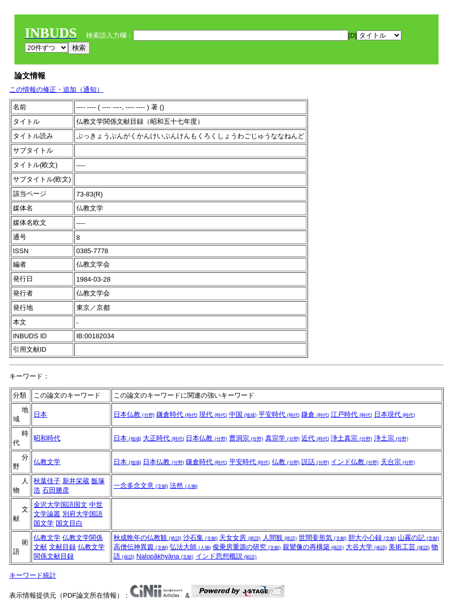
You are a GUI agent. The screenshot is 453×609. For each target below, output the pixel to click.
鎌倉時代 (177, 414)
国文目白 (69, 523)
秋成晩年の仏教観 (148, 537)
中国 (243, 414)
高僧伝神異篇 (141, 547)
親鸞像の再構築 (313, 547)
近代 (315, 438)
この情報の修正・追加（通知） (56, 89)
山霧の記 (418, 537)
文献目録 (62, 547)
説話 (315, 462)
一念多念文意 (141, 485)
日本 (40, 414)
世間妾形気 (323, 537)
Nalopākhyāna (164, 556)
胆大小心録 (372, 537)
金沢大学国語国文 (60, 504)
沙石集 (200, 537)
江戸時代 (351, 414)
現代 (213, 414)
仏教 (286, 462)
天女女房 (240, 537)
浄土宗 (391, 438)
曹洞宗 (246, 438)
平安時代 (279, 414)
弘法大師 (190, 547)
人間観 (280, 537)
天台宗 (398, 462)
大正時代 (163, 438)
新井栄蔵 (75, 481)
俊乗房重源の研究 (247, 547)
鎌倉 (315, 414)
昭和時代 (47, 438)
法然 (184, 485)
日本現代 (394, 414)
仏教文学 (47, 462)
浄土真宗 (351, 438)
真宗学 (282, 438)
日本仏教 (134, 414)
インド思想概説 (226, 556)
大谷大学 (366, 547)
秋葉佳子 (47, 481)
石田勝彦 (55, 490)
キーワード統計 (32, 575)
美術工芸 (409, 547)
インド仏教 (355, 462)
